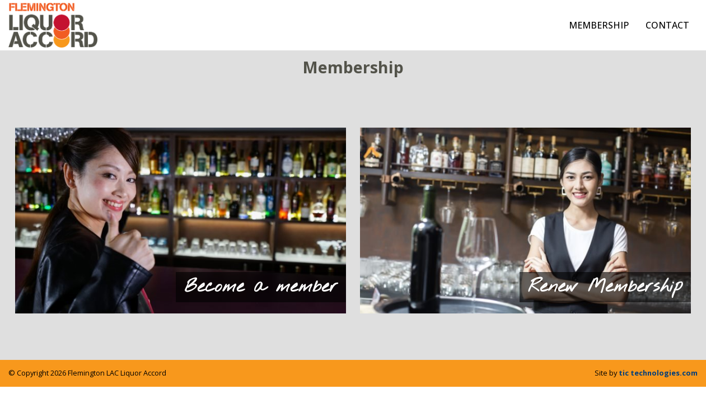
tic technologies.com (658, 373)
